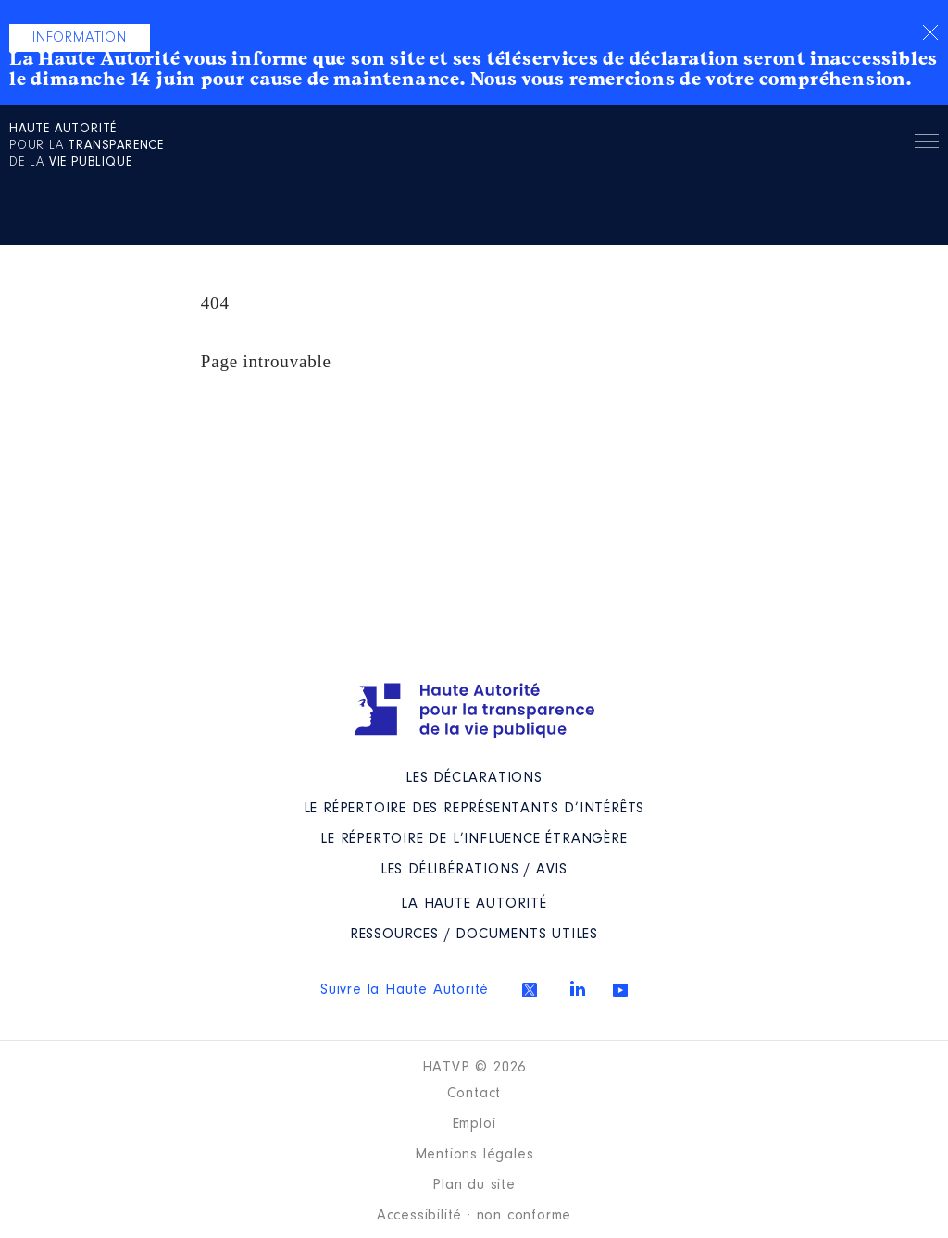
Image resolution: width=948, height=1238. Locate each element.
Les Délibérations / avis (474, 869)
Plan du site (474, 1185)
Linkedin (577, 988)
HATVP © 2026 (474, 1067)
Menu (927, 144)
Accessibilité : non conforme (474, 1215)
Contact (474, 1093)
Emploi (474, 1124)
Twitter (529, 990)
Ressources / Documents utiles (474, 934)
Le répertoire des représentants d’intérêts (474, 808)
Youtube (620, 990)
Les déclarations (474, 778)
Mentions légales (474, 1154)
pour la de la (86, 146)
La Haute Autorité (474, 904)
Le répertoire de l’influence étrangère (473, 839)
